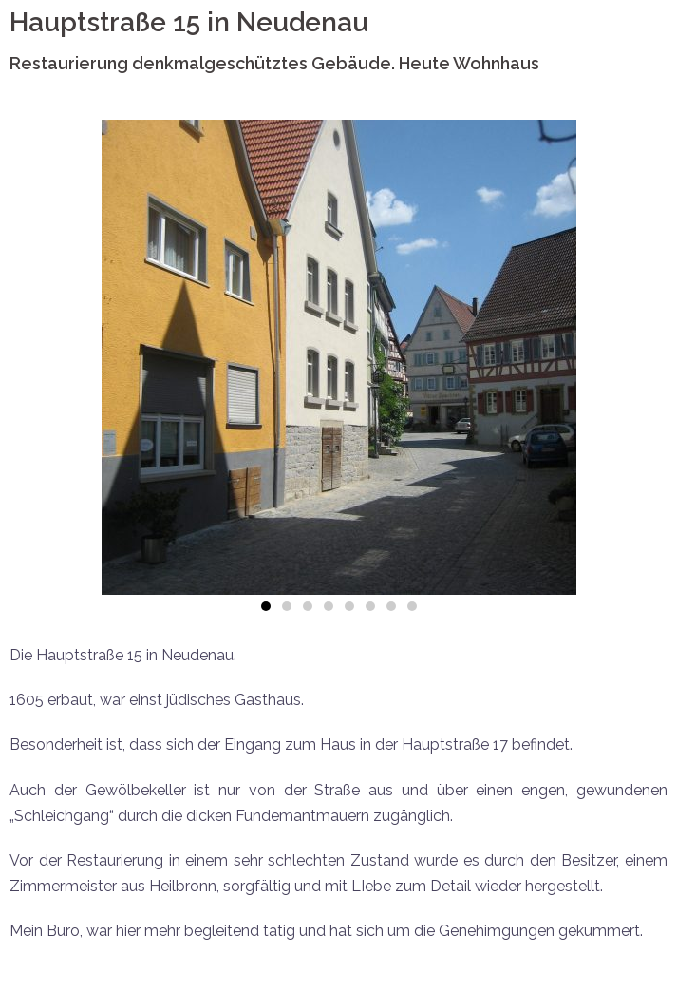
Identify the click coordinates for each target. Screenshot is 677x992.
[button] (266, 606)
